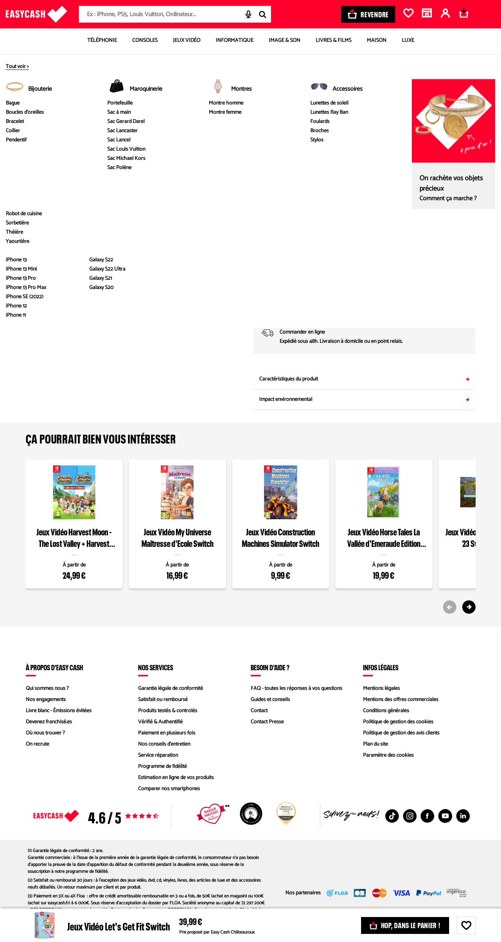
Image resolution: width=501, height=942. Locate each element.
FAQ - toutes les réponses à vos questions (296, 688)
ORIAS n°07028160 (200, 916)
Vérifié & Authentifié (160, 722)
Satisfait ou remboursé (163, 699)
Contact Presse (267, 722)
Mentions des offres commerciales (400, 699)
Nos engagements (46, 699)
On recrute (37, 744)
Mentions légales (381, 688)
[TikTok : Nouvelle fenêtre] (392, 816)
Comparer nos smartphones (169, 788)
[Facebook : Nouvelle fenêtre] (427, 816)
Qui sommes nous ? (47, 688)
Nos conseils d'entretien (164, 744)
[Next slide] (469, 607)
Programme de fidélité (162, 766)
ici (166, 923)
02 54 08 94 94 (420, 281)
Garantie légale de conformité (170, 688)
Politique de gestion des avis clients (401, 733)
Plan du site (375, 744)
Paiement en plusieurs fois (166, 733)
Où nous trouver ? (45, 733)
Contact (259, 710)
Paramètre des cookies (388, 755)
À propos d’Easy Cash (54, 667)
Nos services (155, 667)
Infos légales (380, 667)
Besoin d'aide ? (270, 667)
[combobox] (175, 14)
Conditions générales (386, 710)
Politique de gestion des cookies (398, 722)
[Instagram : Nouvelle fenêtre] (410, 816)
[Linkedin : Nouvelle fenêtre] (463, 816)
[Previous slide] (449, 607)
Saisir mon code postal (436, 306)
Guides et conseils (270, 699)
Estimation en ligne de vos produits (176, 777)
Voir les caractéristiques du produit (136, 254)
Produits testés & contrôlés (167, 710)
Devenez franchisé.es (49, 722)
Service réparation (158, 755)
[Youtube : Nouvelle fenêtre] (445, 816)
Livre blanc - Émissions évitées (59, 710)
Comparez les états (457, 148)
